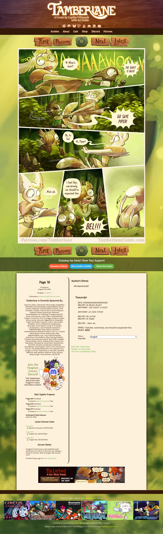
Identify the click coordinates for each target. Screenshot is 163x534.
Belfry (48, 296)
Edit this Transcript (80, 346)
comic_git (78, 522)
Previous (62, 41)
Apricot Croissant (43, 401)
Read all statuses (50, 458)
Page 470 (29, 431)
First (43, 41)
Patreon (108, 31)
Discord (95, 31)
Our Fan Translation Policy (83, 351)
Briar (53, 296)
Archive (55, 31)
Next (100, 41)
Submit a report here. (109, 526)
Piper (58, 296)
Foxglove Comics (90, 498)
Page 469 (29, 437)
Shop (85, 31)
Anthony (42, 296)
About (66, 31)
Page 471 (29, 426)
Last (119, 41)
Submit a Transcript (80, 348)
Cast (75, 31)
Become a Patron (59, 266)
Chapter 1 (48, 292)
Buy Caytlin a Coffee (81, 266)
